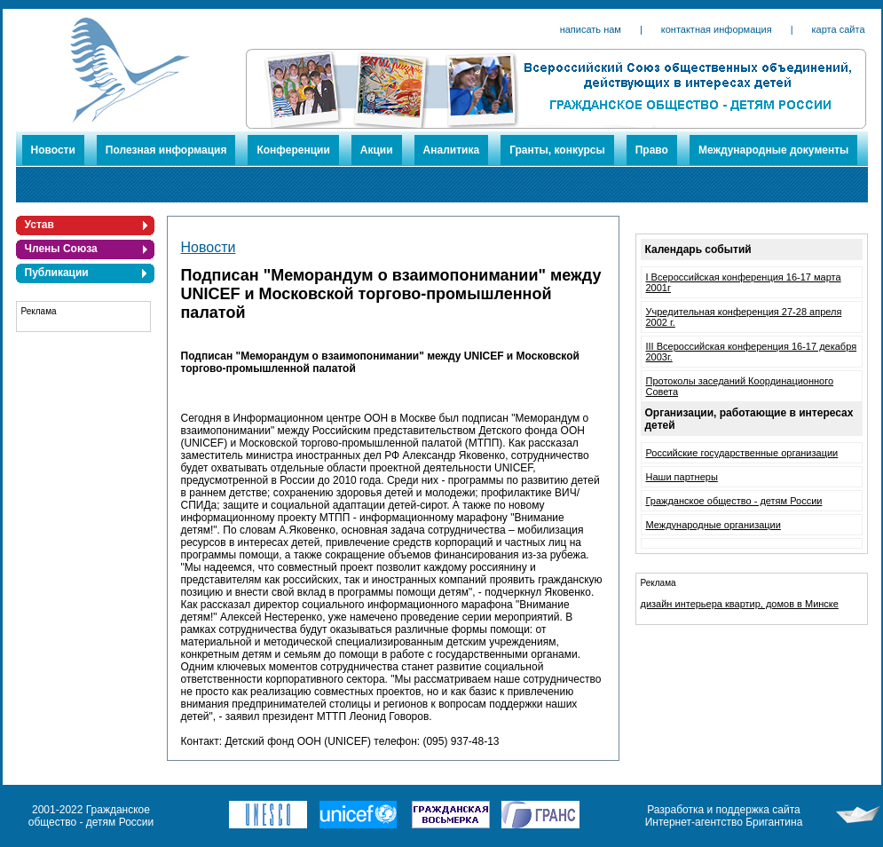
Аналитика (451, 150)
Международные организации (713, 524)
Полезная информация (166, 150)
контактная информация (716, 29)
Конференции (292, 150)
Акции (376, 150)
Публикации (57, 272)
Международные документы (773, 150)
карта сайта (838, 29)
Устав (39, 224)
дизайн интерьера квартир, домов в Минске (740, 603)
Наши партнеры (682, 476)
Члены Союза (61, 248)
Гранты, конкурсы (557, 150)
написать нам (590, 29)
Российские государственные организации (742, 452)
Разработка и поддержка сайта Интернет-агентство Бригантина (724, 815)
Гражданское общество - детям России (734, 500)
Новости (53, 150)
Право (651, 150)
